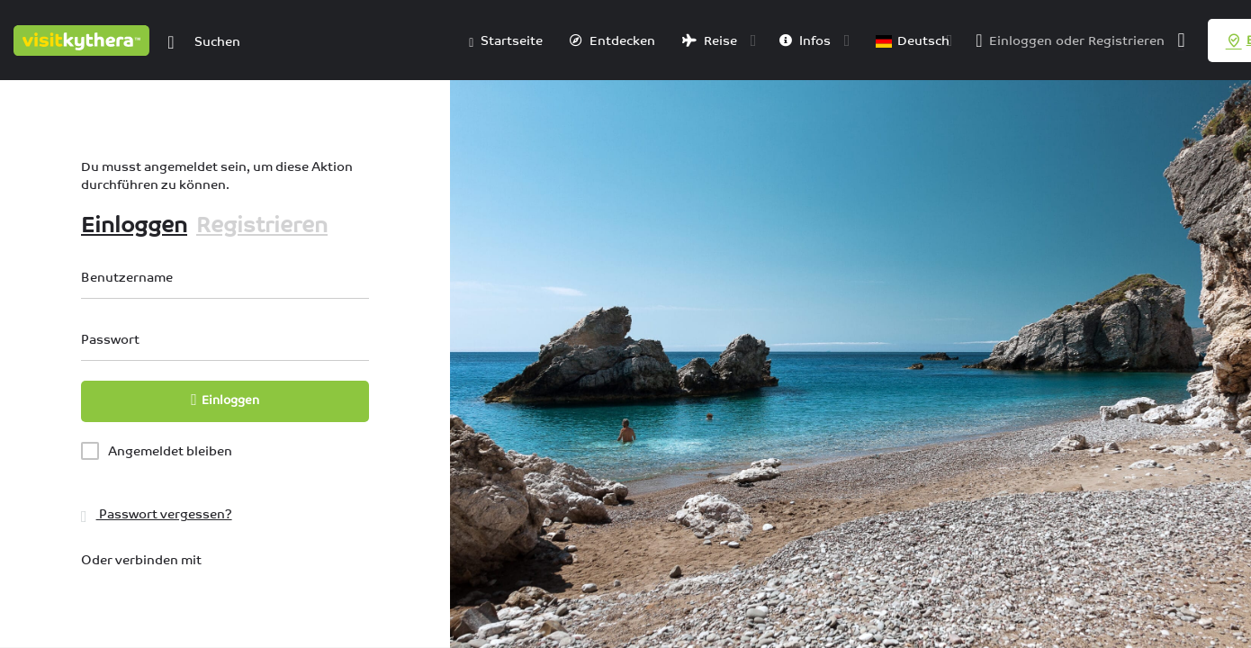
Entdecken (612, 40)
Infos (805, 40)
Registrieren (1126, 40)
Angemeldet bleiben (170, 451)
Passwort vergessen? (156, 514)
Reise (709, 40)
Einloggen (1020, 40)
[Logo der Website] (84, 39)
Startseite (506, 41)
